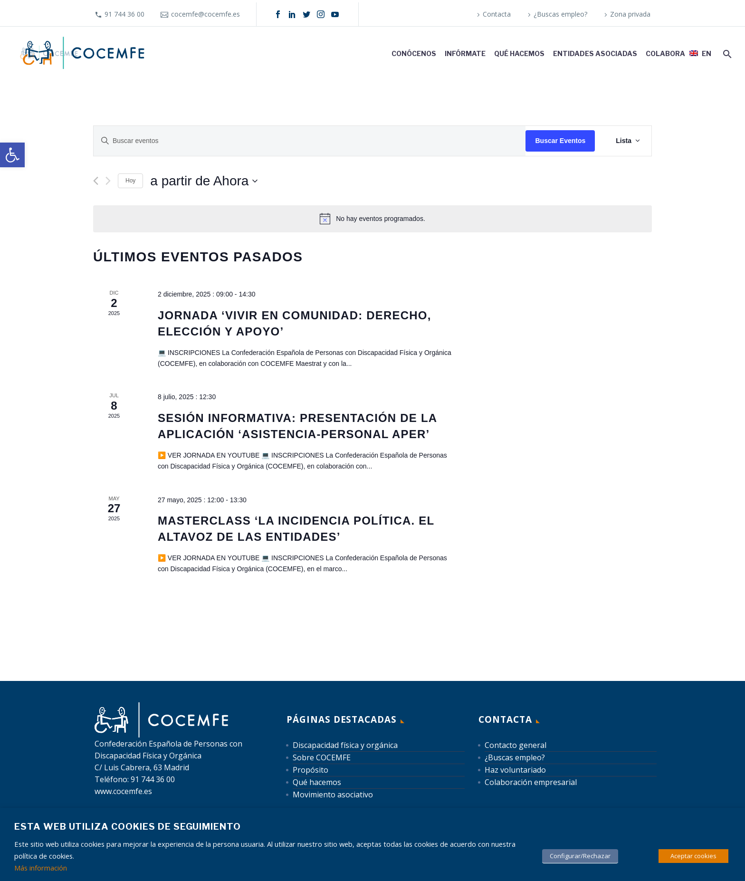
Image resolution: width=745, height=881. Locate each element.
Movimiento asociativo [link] (333, 794)
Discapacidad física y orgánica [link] (345, 745)
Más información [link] (40, 867)
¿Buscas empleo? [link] (560, 14)
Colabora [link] (665, 53)
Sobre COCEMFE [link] (322, 757)
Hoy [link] (130, 180)
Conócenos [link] (414, 53)
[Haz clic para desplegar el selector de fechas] (204, 181)
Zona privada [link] (630, 14)
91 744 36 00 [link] (124, 14)
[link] (12, 155)
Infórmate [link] (465, 53)
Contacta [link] (497, 14)
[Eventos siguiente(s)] (108, 180)
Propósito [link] (310, 770)
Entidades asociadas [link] (595, 53)
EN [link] (706, 53)
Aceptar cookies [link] (693, 856)
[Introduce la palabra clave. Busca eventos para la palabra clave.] (309, 141)
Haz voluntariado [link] (515, 770)
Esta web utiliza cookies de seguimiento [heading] (127, 826)
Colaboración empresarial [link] (531, 782)
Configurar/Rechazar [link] (580, 856)
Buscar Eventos (560, 140)
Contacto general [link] (515, 745)
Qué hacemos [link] (519, 53)
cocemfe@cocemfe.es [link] (205, 14)
